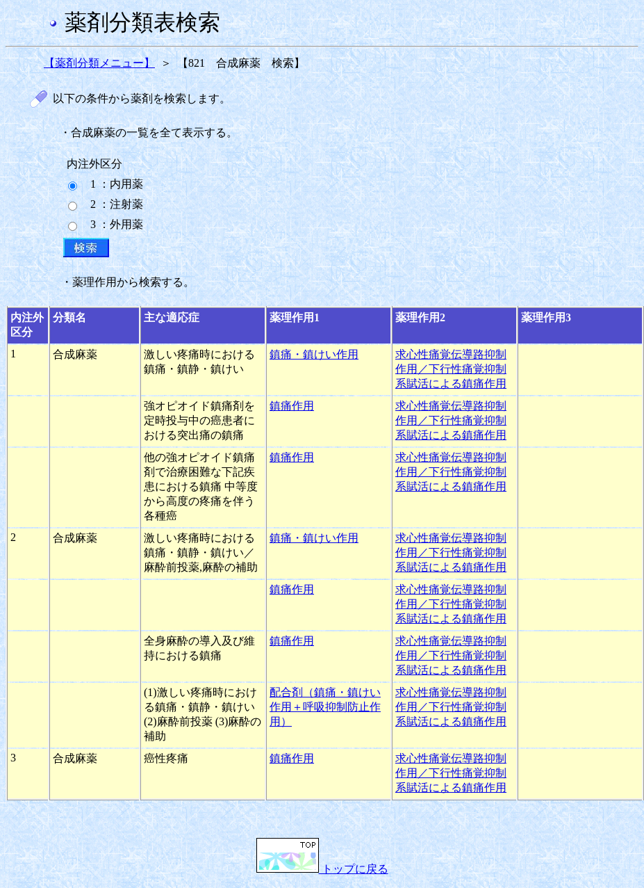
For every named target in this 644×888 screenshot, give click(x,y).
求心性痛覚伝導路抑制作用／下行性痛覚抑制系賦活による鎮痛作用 (450, 368)
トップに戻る (322, 869)
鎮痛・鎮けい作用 (314, 354)
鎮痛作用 (292, 406)
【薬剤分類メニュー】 (99, 63)
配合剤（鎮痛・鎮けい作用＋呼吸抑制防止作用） (325, 706)
